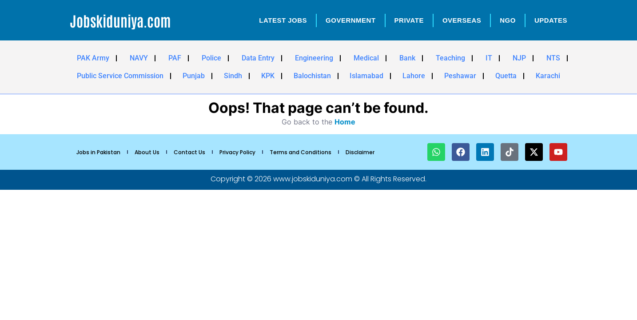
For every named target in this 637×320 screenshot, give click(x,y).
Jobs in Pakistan (98, 152)
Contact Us (189, 152)
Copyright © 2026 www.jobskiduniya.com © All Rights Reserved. (318, 179)
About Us (147, 152)
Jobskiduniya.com (120, 20)
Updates (550, 20)
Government (351, 20)
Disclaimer (360, 152)
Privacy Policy (237, 152)
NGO (508, 20)
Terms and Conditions (300, 152)
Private (409, 20)
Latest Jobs (283, 20)
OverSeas (461, 20)
